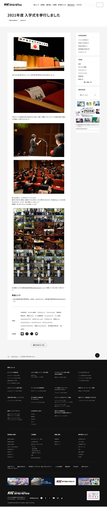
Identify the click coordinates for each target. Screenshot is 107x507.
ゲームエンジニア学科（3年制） (85, 378)
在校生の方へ (10, 457)
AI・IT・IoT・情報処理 (12, 373)
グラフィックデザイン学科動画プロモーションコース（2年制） (62, 405)
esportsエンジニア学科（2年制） (14, 391)
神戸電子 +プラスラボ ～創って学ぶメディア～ (40, 467)
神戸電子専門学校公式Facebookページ (33, 288)
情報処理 (59, 312)
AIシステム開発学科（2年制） (13, 383)
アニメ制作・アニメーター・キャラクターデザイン (61, 389)
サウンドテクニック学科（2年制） (14, 401)
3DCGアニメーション (37, 319)
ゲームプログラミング (83, 373)
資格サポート (57, 444)
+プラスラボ (76, 4)
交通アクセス (10, 467)
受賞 (79, 64)
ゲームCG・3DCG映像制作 (37, 388)
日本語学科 (24, 312)
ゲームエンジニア (49, 315)
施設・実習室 (81, 452)
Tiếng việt (33, 424)
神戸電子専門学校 (13, 4)
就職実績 (57, 439)
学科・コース (34, 4)
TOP (8, 357)
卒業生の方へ (10, 455)
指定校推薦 (34, 449)
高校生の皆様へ (11, 439)
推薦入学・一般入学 (36, 453)
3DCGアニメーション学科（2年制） (38, 391)
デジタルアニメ (48, 319)
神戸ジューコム (81, 447)
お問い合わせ (84, 467)
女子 (61, 325)
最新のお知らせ (68, 4)
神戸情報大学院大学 (53, 325)
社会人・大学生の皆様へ (12, 447)
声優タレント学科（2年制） (84, 391)
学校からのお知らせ (83, 43)
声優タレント (56, 319)
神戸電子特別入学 (36, 451)
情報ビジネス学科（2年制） (60, 377)
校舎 (79, 450)
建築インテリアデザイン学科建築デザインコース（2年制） (13, 415)
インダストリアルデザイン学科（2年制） (86, 401)
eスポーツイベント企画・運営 (14, 388)
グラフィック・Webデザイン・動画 (63, 398)
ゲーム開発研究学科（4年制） (84, 376)
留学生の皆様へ (11, 444)
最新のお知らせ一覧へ (39, 345)
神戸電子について (60, 4)
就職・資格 (46, 4)
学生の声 (75, 467)
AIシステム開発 (32, 312)
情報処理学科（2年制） (12, 381)
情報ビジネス (30, 315)
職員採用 (67, 467)
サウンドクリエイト (25, 322)
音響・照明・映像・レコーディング (15, 398)
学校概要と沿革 (81, 444)
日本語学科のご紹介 (36, 411)
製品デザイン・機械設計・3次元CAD (87, 398)
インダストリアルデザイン (27, 325)
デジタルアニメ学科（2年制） (61, 393)
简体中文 (33, 419)
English (33, 414)
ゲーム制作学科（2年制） (83, 381)
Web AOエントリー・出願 (36, 439)
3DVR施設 (80, 455)
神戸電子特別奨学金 (35, 458)
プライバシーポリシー (12, 469)
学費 (32, 455)
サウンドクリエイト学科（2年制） (38, 402)
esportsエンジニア (26, 319)
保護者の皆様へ (11, 442)
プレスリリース (82, 52)
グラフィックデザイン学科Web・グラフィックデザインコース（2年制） (64, 401)
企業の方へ (10, 452)
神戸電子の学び (81, 439)
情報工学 (23, 315)
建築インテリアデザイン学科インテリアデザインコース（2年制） (14, 419)
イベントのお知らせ (83, 40)
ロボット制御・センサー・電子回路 (39, 373)
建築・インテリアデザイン (13, 411)
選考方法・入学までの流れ (37, 444)
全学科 (22, 329)
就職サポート (57, 442)
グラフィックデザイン (47, 322)
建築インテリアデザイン (40, 325)
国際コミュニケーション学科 (61, 416)
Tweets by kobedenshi (81, 128)
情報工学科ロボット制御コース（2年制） (37, 376)
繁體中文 (33, 417)
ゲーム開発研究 (39, 315)
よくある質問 (58, 467)
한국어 (32, 422)
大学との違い (81, 442)
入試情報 (52, 4)
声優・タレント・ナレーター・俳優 (86, 388)
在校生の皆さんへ (83, 46)
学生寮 (79, 457)
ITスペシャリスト (51, 312)
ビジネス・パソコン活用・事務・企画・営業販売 (62, 373)
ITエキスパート (41, 312)
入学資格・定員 (34, 442)
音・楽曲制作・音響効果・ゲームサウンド (37, 399)
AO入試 (33, 447)
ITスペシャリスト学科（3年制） (14, 378)
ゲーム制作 (58, 315)
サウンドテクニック (36, 322)
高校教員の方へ (11, 450)
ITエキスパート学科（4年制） (13, 376)
